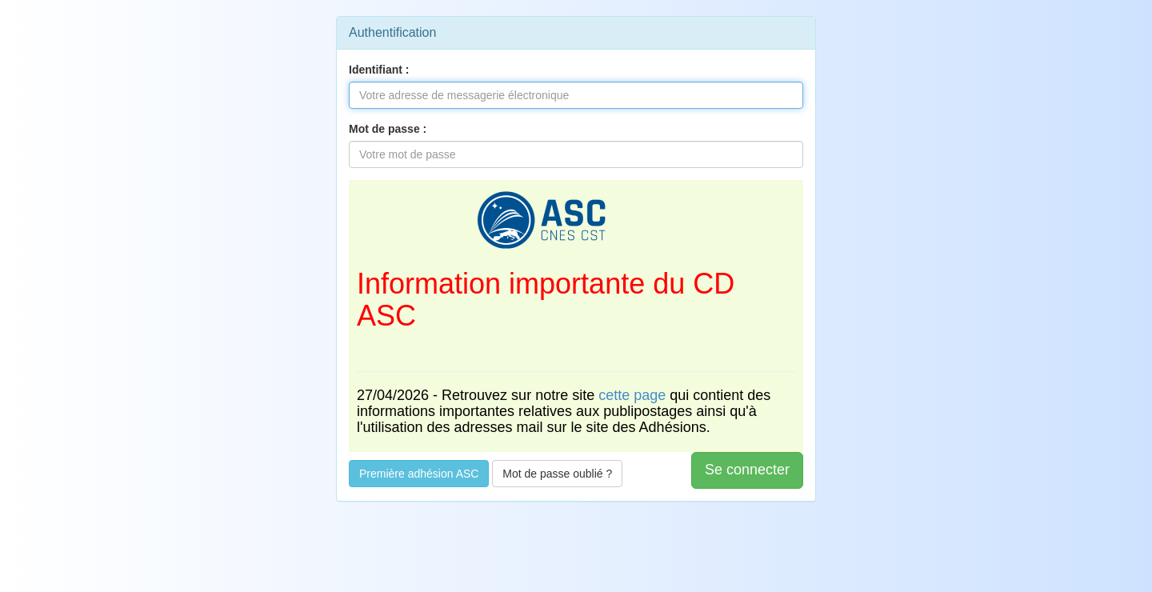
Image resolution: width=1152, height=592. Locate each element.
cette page (632, 395)
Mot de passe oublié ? (557, 473)
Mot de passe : (387, 128)
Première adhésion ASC (418, 473)
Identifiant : (379, 69)
